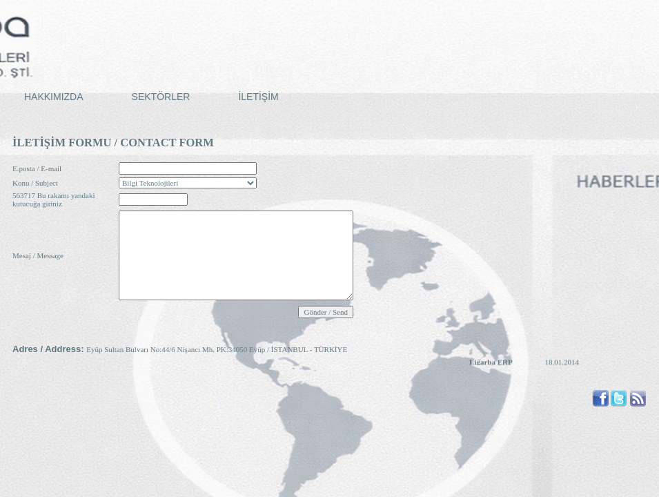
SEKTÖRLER (161, 96)
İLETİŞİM (258, 96)
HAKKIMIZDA (53, 96)
